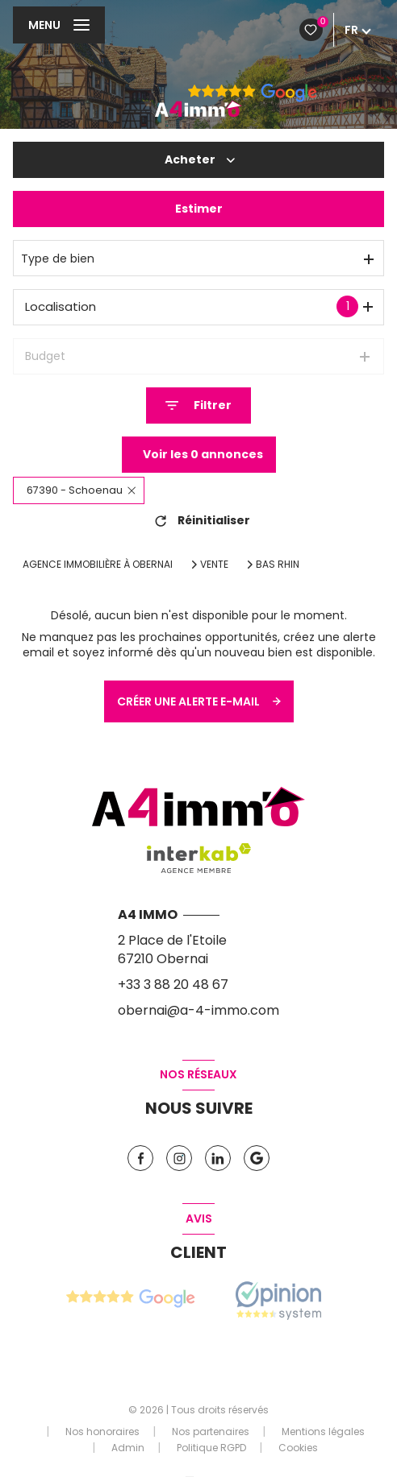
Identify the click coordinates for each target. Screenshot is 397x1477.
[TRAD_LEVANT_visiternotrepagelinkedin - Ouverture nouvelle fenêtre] (218, 1158)
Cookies (298, 1448)
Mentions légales (323, 1431)
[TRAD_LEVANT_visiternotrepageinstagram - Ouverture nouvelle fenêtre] (179, 1158)
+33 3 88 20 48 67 (173, 984)
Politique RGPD (211, 1447)
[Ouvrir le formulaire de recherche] (198, 405)
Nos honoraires (102, 1431)
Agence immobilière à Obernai (98, 564)
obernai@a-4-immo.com (198, 1010)
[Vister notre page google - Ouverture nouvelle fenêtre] (257, 1158)
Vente (214, 564)
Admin (127, 1447)
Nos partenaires (210, 1431)
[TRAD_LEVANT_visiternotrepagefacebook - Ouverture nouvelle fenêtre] (140, 1158)
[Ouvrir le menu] (59, 24)
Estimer (199, 209)
